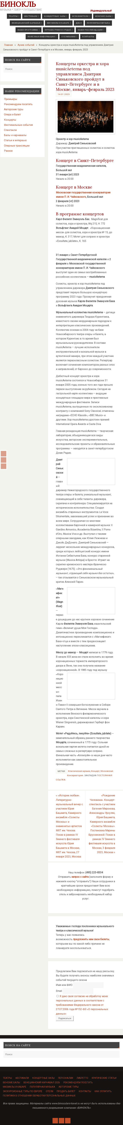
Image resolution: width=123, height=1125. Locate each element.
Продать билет (66, 1091)
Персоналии (65, 1078)
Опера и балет (12, 114)
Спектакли (10, 130)
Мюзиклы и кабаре (14, 1087)
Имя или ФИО (64, 985)
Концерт (95, 771)
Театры (7, 1078)
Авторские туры (13, 109)
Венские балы (11, 1082)
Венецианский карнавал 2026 (42, 1082)
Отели (49, 1091)
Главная (8, 45)
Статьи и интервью (15, 140)
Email (59, 990)
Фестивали (22, 1078)
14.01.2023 (64, 94)
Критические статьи (104, 1078)
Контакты (85, 1091)
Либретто (82, 1078)
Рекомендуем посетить (18, 104)
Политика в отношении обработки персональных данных (39, 1095)
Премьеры (10, 99)
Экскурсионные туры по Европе (22, 1091)
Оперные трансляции (16, 145)
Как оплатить (103, 1091)
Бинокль (18, 4)
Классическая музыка (79, 771)
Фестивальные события (18, 124)
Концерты (10, 119)
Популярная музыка (42, 1087)
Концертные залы (43, 1078)
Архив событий (26, 45)
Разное (8, 150)
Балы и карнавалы (15, 135)
